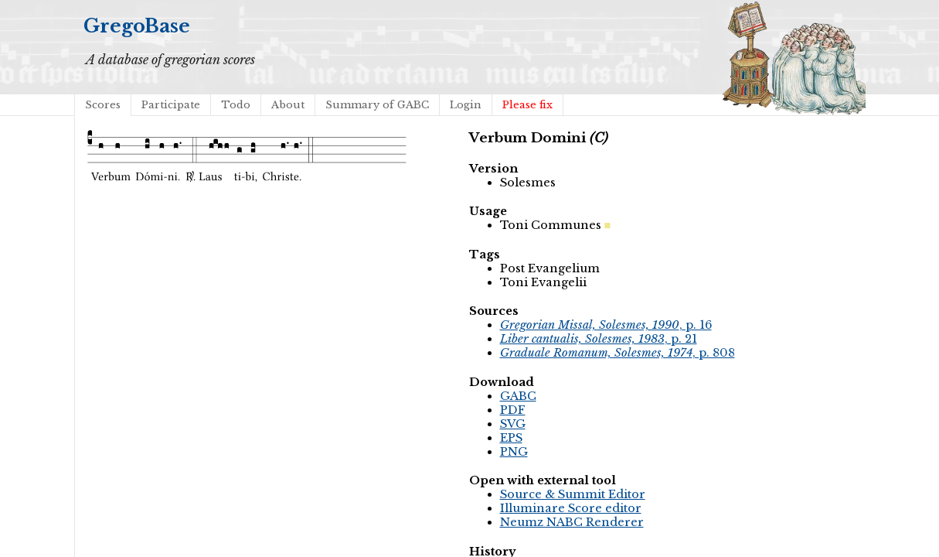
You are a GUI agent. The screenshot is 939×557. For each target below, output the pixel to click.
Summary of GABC (377, 104)
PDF (513, 410)
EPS (511, 438)
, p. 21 (598, 339)
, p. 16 (606, 325)
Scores (103, 104)
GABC (518, 396)
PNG (514, 452)
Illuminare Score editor (570, 508)
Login (465, 104)
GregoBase (136, 26)
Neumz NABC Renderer (572, 522)
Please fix (527, 104)
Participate (170, 104)
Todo (235, 104)
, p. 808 (617, 353)
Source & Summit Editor (572, 494)
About (287, 104)
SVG (513, 424)
